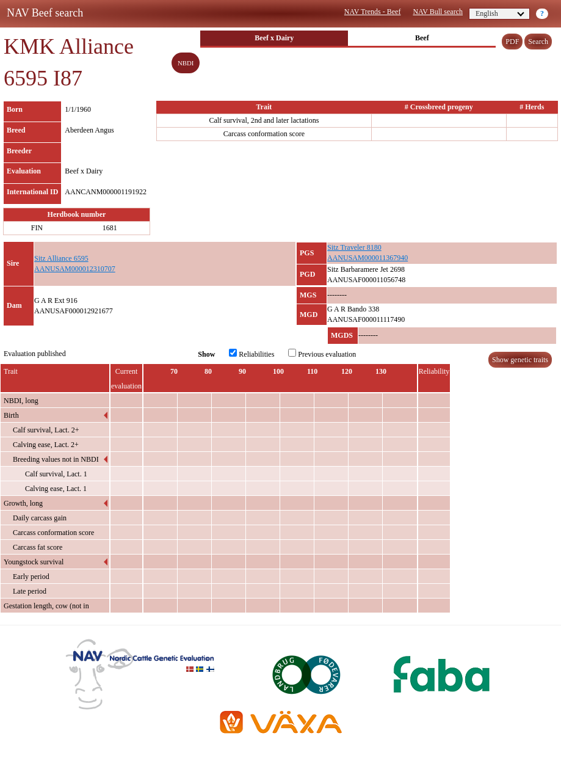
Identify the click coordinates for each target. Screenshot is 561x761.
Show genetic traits (520, 359)
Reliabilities (251, 354)
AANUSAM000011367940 (367, 257)
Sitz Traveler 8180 (354, 247)
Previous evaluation (322, 354)
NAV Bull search (438, 11)
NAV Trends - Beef (372, 11)
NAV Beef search (45, 13)
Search (538, 41)
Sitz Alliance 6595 (61, 258)
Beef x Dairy (274, 38)
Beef (422, 38)
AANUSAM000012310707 (74, 268)
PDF (512, 41)
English (500, 13)
